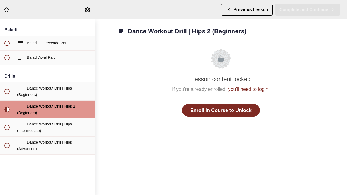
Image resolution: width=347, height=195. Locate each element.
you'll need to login (248, 89)
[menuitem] (88, 9)
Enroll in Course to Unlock (221, 110)
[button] (7, 9)
